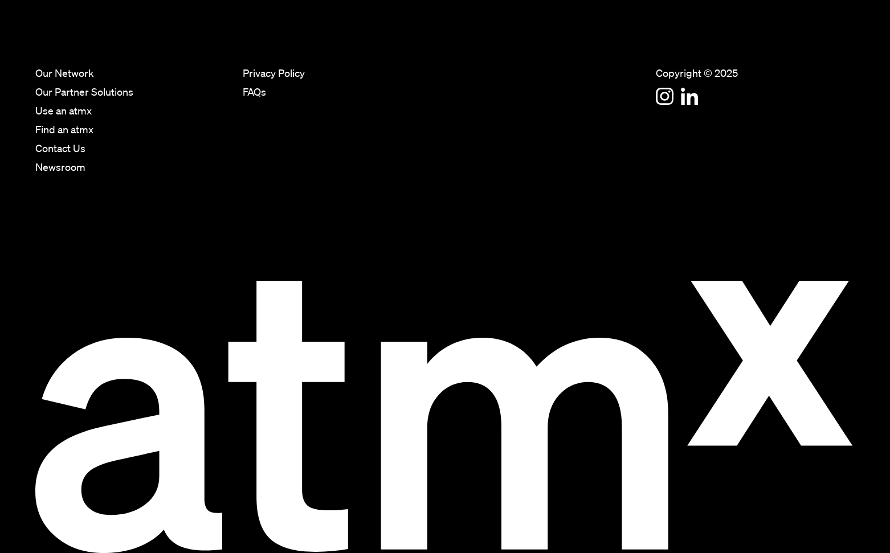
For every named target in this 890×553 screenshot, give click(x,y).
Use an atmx (688, 40)
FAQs (254, 93)
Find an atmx (742, 40)
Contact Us (795, 40)
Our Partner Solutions (621, 40)
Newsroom (844, 40)
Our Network (554, 40)
